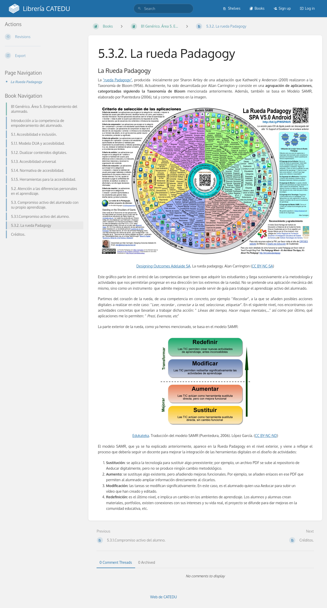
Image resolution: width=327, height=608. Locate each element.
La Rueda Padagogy (26, 82)
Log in (307, 8)
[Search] (139, 8)
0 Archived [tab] (146, 562)
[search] (163, 8)
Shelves (231, 8)
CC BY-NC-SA (262, 266)
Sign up (282, 8)
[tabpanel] (205, 576)
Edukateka (140, 435)
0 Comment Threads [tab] (116, 562)
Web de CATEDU (163, 597)
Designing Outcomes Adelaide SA (163, 266)
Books (256, 8)
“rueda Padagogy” (117, 80)
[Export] (42, 55)
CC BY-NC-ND (266, 435)
